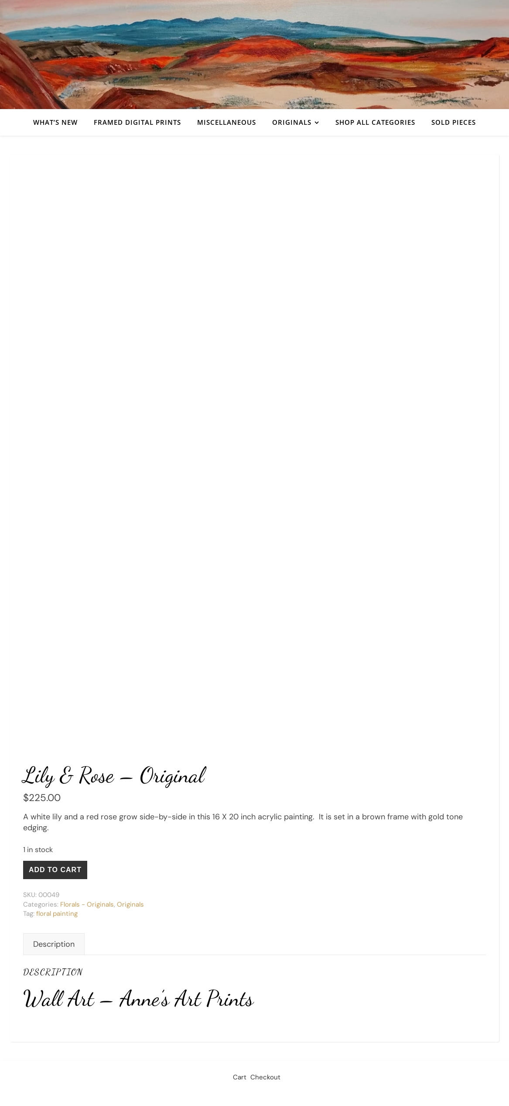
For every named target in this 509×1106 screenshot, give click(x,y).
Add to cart (55, 869)
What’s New (55, 122)
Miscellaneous (226, 122)
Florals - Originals (87, 904)
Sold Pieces (453, 122)
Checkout (265, 1077)
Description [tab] (54, 944)
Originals (291, 122)
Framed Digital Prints (137, 122)
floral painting (57, 913)
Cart (239, 1077)
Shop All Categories (375, 122)
